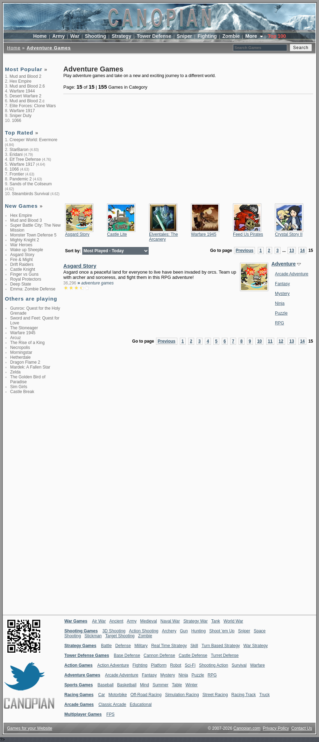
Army (58, 36)
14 (302, 250)
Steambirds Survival (30, 193)
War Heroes (21, 244)
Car (101, 694)
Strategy (121, 36)
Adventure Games (49, 47)
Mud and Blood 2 (25, 76)
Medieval (148, 621)
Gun (184, 630)
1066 (16, 120)
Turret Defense (225, 655)
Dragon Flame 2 (25, 362)
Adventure (283, 264)
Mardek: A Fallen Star (30, 367)
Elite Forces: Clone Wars (32, 105)
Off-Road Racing (146, 694)
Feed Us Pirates (248, 234)
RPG (279, 323)
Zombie (231, 36)
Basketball (126, 684)
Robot (175, 665)
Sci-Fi (190, 665)
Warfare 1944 (22, 91)
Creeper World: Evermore (33, 139)
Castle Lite (117, 234)
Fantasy (282, 283)
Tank (215, 621)
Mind (144, 684)
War (74, 36)
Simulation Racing (182, 694)
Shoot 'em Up (221, 630)
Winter (191, 684)
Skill (194, 645)
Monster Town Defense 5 (33, 235)
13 (291, 250)
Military (141, 645)
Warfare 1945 (22, 332)
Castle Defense (193, 655)
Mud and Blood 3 (26, 220)
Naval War (170, 621)
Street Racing (215, 694)
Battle (106, 645)
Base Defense (127, 655)
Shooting (95, 36)
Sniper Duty (20, 115)
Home (40, 36)
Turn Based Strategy (220, 645)
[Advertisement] (33, 508)
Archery (169, 630)
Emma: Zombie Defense (32, 289)
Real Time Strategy (169, 645)
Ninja (279, 303)
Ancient (116, 621)
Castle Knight (22, 269)
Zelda (15, 372)
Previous (245, 250)
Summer (160, 684)
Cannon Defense (159, 655)
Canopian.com (246, 728)
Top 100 (277, 36)
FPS (110, 714)
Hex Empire (20, 81)
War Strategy (255, 645)
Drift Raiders (22, 264)
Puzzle (281, 313)
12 (281, 341)
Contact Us (301, 728)
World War (233, 621)
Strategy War (195, 621)
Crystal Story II (289, 234)
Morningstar (21, 352)
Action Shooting (143, 630)
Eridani (15, 154)
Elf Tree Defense (25, 159)
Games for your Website (29, 728)
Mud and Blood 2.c (26, 100)
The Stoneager (24, 327)
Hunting (198, 630)
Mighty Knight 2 (24, 240)
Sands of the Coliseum (30, 183)
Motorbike (117, 694)
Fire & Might (21, 259)
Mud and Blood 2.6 (27, 86)
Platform (158, 665)
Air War (99, 621)
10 (259, 341)
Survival (239, 665)
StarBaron (18, 149)
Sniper (184, 36)
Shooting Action (213, 665)
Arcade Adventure (291, 274)
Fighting (207, 36)
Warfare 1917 (22, 110)
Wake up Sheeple (26, 249)
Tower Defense (154, 36)
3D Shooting (114, 630)
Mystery (282, 293)
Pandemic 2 (20, 179)
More (251, 36)
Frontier (16, 174)
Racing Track (243, 694)
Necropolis (20, 347)
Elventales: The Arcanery (163, 237)
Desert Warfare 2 (25, 96)
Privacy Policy (276, 728)
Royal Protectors (25, 279)
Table (177, 684)
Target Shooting (120, 635)
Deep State (20, 284)
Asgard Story (22, 254)
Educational (141, 704)
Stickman (92, 635)
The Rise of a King (27, 342)
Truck (264, 694)
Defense (123, 645)
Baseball (106, 684)
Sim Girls (18, 386)
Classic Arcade (112, 704)
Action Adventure (113, 665)
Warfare (257, 665)
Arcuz (15, 337)
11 (270, 341)
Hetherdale (20, 357)
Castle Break (22, 391)
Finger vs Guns (24, 274)
